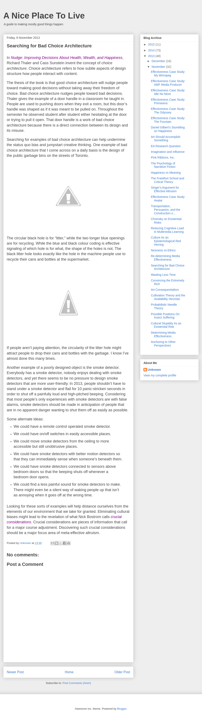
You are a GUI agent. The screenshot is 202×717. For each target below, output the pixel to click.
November (159, 66)
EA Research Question (166, 146)
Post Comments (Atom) (76, 683)
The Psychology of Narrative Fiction (163, 165)
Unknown (154, 369)
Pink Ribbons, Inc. (163, 157)
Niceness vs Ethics (163, 250)
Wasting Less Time (163, 274)
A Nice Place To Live (44, 15)
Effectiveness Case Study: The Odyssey (168, 110)
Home (69, 672)
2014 (151, 50)
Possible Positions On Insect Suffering (165, 315)
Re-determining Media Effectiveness (165, 257)
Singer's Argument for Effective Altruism (165, 189)
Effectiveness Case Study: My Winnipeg (168, 73)
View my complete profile (160, 375)
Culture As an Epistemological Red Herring (166, 241)
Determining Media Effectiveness (163, 334)
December (159, 61)
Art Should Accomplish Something (165, 138)
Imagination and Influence (168, 151)
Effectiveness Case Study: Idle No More (168, 92)
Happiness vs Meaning (166, 172)
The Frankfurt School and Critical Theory (167, 180)
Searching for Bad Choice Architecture (168, 267)
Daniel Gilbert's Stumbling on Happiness (168, 129)
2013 (151, 56)
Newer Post (15, 672)
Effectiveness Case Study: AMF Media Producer (168, 82)
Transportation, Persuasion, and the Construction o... (165, 209)
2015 (151, 44)
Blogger (121, 708)
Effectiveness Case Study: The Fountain (168, 119)
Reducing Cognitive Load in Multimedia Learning (167, 230)
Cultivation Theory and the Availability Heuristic (168, 297)
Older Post (122, 672)
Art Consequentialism (165, 289)
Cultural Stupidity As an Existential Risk (166, 325)
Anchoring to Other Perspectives (163, 343)
